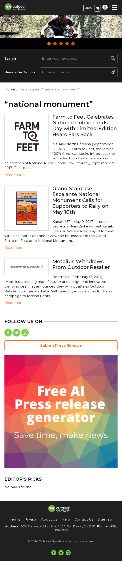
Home (9, 89)
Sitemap (105, 520)
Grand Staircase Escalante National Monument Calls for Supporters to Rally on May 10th (82, 201)
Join (88, 8)
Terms (15, 520)
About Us (49, 520)
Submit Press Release (61, 347)
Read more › (14, 176)
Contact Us (83, 520)
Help (66, 520)
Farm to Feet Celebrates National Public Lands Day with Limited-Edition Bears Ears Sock (82, 128)
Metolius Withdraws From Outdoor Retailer (83, 265)
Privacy (31, 520)
